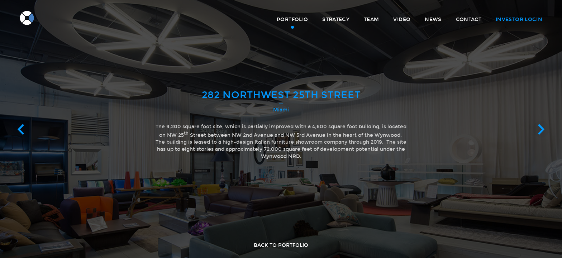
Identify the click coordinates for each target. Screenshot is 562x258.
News (433, 19)
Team (371, 19)
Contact (468, 19)
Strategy (335, 19)
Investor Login (519, 19)
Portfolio (292, 19)
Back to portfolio (281, 245)
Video (401, 19)
